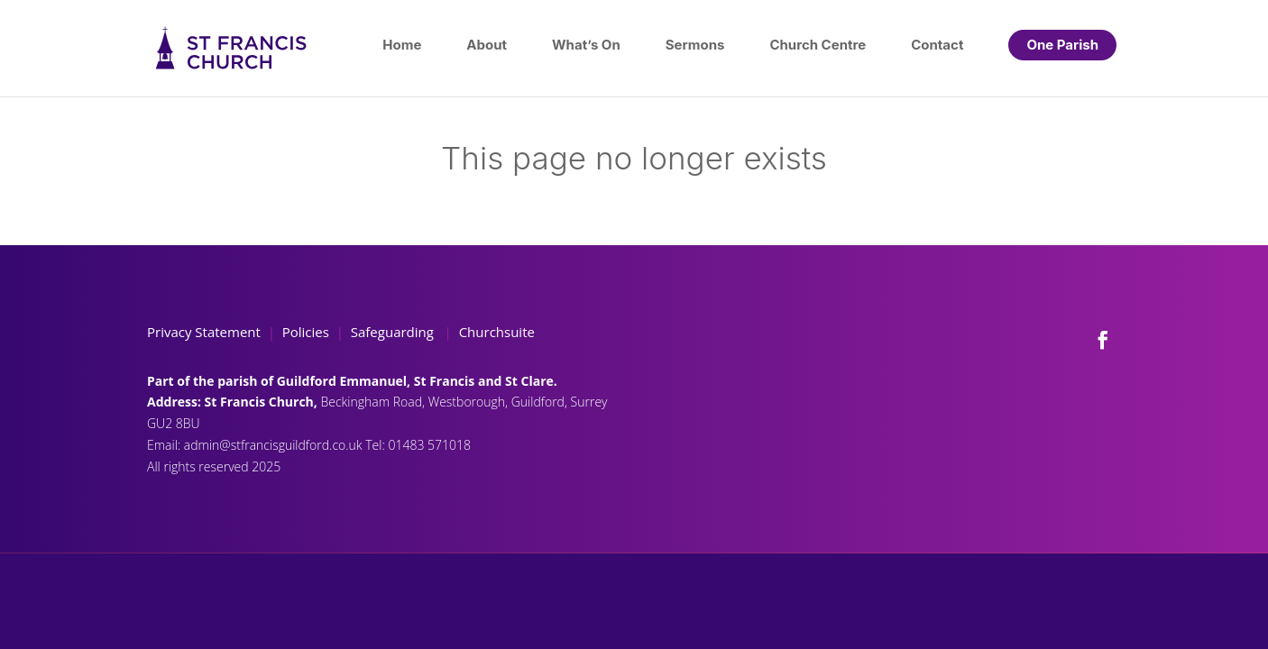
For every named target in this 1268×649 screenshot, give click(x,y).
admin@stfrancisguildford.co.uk (274, 444)
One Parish (1062, 44)
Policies (306, 332)
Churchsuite (495, 332)
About (486, 44)
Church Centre (817, 44)
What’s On (586, 44)
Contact (937, 44)
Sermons (695, 44)
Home (401, 44)
